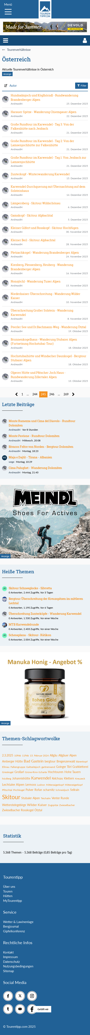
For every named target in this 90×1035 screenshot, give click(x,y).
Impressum (10, 957)
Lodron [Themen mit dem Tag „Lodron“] (41, 784)
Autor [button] (13, 85)
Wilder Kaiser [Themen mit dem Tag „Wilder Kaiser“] (37, 805)
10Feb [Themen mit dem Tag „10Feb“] (17, 755)
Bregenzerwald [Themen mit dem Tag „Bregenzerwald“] (66, 761)
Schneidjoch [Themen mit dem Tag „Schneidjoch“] (62, 789)
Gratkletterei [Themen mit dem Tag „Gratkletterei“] (80, 766)
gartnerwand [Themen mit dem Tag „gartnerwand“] (48, 766)
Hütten (7, 896)
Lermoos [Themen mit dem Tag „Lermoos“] (30, 784)
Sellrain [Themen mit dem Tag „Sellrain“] (74, 789)
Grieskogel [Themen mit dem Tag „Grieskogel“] (7, 772)
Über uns (9, 886)
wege (11, 461)
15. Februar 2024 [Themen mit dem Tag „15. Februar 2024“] (39, 755)
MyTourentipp (12, 900)
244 (34, 394)
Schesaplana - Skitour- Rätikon (30, 635)
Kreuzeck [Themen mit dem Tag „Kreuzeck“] (80, 778)
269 (66, 394)
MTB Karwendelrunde (24, 624)
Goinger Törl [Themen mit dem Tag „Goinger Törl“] (63, 766)
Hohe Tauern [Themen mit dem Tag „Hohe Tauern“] (72, 772)
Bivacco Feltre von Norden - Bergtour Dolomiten (41, 447)
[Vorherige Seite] (17, 394)
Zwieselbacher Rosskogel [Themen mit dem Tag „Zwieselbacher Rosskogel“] (17, 810)
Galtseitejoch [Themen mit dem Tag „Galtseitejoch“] (33, 766)
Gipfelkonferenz (14, 931)
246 (51, 394)
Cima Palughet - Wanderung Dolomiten (35, 468)
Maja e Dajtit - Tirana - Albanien (30, 457)
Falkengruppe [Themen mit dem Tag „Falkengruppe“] (18, 766)
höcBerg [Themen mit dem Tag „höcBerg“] (6, 778)
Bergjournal (11, 926)
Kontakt (8, 952)
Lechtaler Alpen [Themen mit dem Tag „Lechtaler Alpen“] (13, 784)
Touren (7, 891)
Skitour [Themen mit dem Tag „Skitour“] (11, 796)
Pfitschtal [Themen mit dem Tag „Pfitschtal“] (7, 789)
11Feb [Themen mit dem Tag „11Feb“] (25, 755)
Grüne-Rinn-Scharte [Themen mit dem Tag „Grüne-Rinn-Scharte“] (36, 772)
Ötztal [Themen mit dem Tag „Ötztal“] (38, 810)
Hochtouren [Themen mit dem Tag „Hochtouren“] (55, 772)
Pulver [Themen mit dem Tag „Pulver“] (29, 789)
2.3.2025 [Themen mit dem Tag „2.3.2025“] (7, 755)
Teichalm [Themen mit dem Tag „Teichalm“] (46, 798)
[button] (5, 40)
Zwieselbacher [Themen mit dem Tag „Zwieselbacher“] (67, 805)
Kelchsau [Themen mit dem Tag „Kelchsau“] (57, 778)
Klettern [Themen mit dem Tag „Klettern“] (69, 778)
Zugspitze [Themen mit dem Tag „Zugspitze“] (53, 805)
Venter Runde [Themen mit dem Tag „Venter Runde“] (60, 798)
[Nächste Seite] (73, 394)
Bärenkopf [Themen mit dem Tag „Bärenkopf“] (82, 761)
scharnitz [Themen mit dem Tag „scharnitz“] (48, 789)
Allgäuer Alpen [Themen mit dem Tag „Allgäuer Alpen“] (67, 755)
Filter (81, 85)
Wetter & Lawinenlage (18, 922)
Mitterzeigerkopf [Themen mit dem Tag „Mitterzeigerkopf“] (74, 784)
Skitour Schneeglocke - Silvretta (30, 588)
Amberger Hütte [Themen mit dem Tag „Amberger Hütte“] (12, 761)
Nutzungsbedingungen (18, 966)
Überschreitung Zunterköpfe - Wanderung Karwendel (45, 614)
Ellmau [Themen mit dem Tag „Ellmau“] (5, 766)
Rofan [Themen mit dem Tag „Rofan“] (38, 789)
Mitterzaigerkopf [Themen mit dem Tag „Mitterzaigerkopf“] (55, 784)
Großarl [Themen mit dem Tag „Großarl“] (19, 772)
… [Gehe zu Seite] (28, 394)
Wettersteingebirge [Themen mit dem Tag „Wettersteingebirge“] (14, 805)
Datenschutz (11, 961)
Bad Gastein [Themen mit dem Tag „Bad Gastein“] (34, 761)
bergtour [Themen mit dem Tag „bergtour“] (50, 761)
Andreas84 (14, 429)
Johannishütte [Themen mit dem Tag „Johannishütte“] (21, 778)
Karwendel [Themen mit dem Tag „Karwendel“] (41, 777)
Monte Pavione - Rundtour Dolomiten (34, 436)
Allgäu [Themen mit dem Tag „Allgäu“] (53, 755)
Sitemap (8, 971)
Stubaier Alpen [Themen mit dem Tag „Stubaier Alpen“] (30, 798)
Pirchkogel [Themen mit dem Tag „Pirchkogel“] (19, 789)
